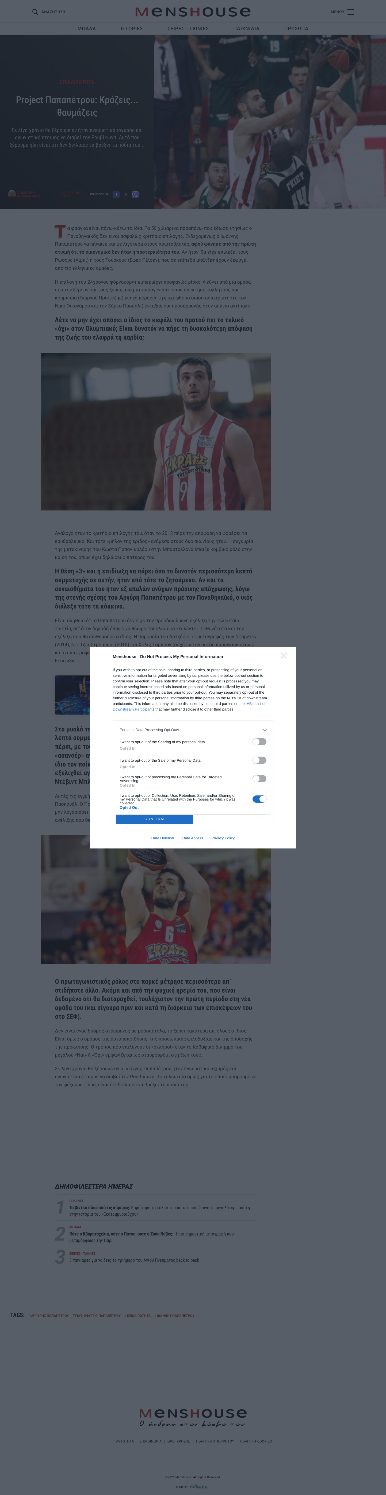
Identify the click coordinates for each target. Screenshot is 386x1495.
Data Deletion (162, 838)
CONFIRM (154, 819)
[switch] (259, 741)
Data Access (192, 838)
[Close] (286, 657)
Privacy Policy (223, 838)
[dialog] (193, 747)
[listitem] (193, 730)
